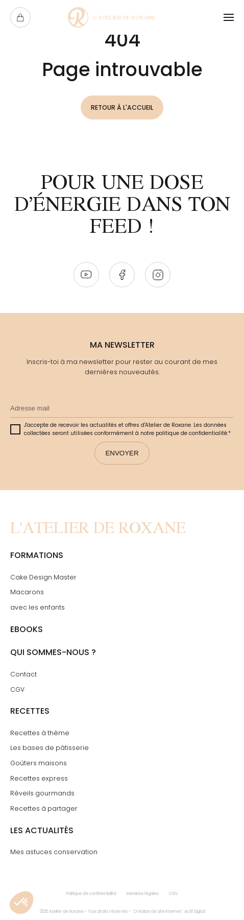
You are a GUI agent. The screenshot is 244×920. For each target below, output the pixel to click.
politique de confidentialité (191, 433)
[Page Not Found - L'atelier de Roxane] (111, 17)
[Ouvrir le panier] (20, 17)
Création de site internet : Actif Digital (169, 911)
